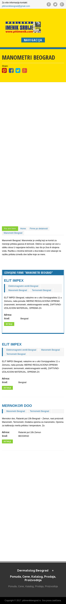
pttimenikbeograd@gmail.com (16, 6)
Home (23, 228)
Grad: (7, 318)
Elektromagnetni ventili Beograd (23, 286)
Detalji (9, 324)
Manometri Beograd (13, 233)
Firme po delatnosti (39, 228)
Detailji (7, 387)
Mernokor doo (17, 406)
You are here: (10, 228)
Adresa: (8, 314)
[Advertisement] (33, 104)
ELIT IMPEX (14, 280)
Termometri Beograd (41, 290)
